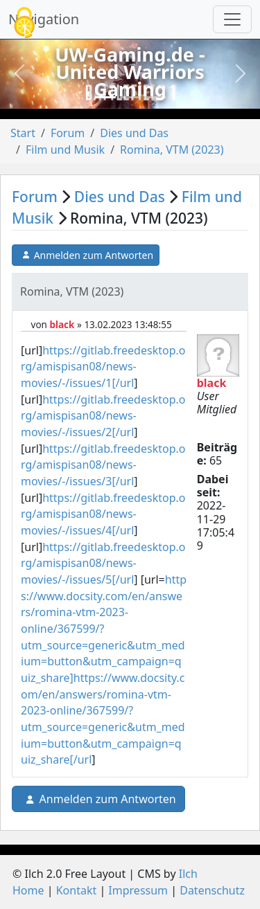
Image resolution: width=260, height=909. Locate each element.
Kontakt (76, 890)
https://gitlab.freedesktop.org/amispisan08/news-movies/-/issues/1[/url (103, 366)
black (61, 324)
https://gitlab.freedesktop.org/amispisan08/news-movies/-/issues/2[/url (103, 416)
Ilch (188, 873)
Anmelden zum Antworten (85, 255)
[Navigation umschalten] (232, 19)
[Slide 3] (155, 97)
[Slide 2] (130, 97)
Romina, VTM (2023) (171, 149)
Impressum (138, 890)
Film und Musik (65, 149)
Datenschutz (212, 890)
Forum (68, 133)
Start (22, 133)
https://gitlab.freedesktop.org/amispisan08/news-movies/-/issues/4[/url (103, 514)
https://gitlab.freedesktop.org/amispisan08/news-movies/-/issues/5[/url (103, 563)
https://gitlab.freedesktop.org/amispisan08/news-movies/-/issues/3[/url (103, 465)
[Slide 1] (105, 97)
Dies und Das (134, 133)
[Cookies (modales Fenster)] (24, 24)
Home (28, 890)
